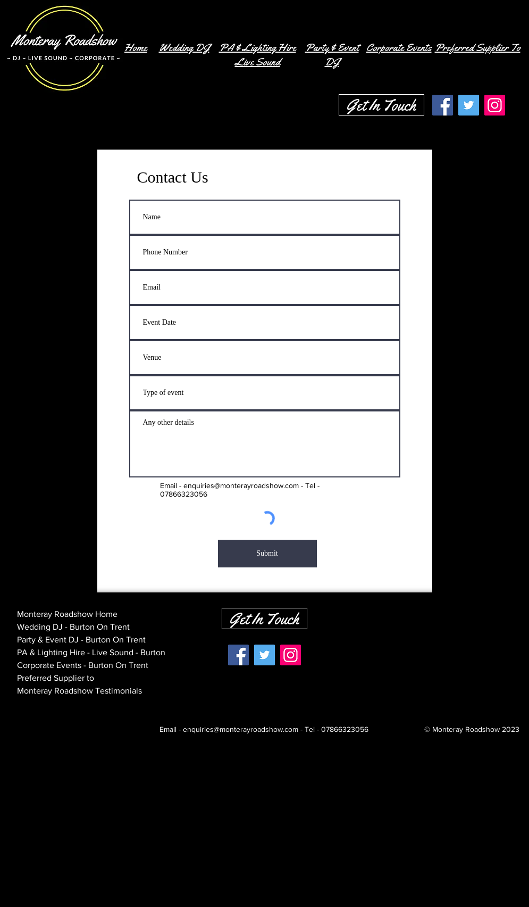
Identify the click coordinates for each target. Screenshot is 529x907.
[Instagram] (494, 105)
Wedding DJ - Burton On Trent (73, 626)
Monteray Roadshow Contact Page (81, 703)
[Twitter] (468, 105)
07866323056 (344, 729)
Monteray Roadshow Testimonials (79, 690)
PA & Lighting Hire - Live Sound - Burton (91, 652)
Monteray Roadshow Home (67, 614)
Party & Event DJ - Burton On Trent (81, 639)
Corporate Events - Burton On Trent (82, 665)
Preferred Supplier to (55, 677)
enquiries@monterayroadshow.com (241, 485)
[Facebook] (442, 105)
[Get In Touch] (381, 105)
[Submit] (267, 553)
